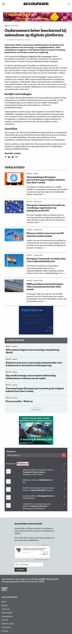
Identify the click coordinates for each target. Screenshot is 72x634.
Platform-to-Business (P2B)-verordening (35, 56)
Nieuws (5, 605)
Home (4, 602)
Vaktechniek (7, 613)
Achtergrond (7, 616)
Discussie (6, 609)
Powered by (35, 464)
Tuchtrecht (6, 627)
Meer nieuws (36, 409)
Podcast (5, 631)
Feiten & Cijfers (8, 624)
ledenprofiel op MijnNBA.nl (27, 540)
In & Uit (5, 620)
